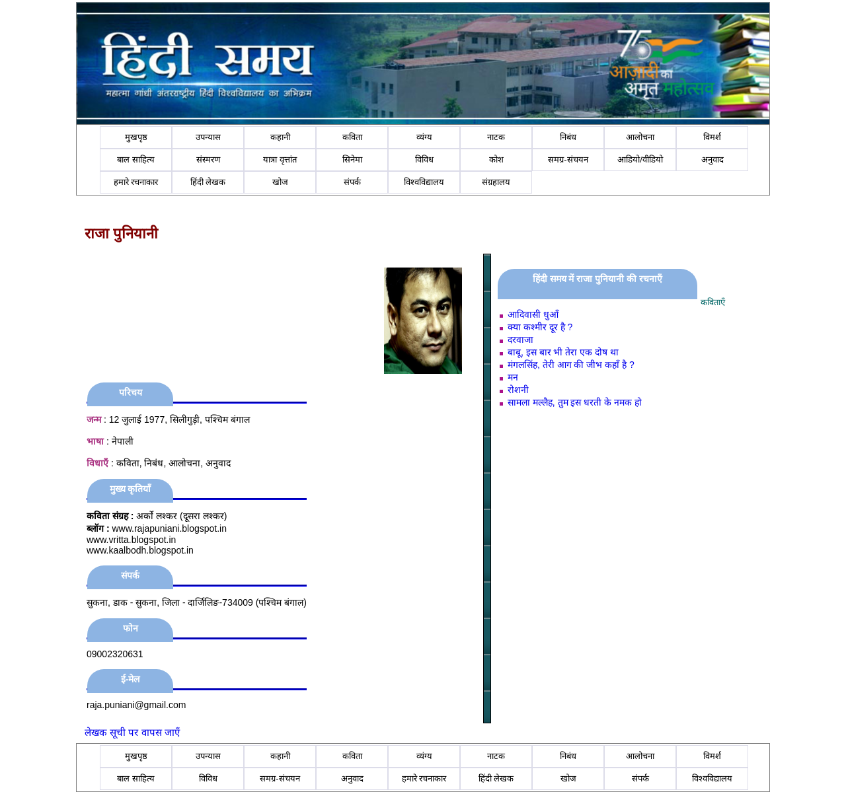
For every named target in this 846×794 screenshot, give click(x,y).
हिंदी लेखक (208, 182)
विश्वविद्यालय (424, 182)
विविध (424, 159)
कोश (496, 159)
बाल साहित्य (136, 159)
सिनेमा (352, 159)
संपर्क (352, 182)
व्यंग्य (424, 137)
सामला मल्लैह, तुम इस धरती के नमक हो (575, 402)
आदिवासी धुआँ (533, 314)
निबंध (568, 137)
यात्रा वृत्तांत (280, 159)
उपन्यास (208, 137)
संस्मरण (208, 159)
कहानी (280, 137)
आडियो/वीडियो (640, 159)
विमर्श (712, 137)
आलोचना (640, 137)
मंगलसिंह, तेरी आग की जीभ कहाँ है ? (571, 364)
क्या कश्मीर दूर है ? (540, 327)
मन (513, 377)
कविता (352, 137)
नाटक (496, 137)
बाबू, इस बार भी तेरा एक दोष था (563, 352)
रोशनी (518, 389)
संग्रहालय (496, 182)
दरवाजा (520, 339)
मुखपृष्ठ (136, 137)
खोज (280, 182)
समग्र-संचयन (568, 159)
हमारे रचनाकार (136, 182)
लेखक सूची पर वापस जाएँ (132, 732)
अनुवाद (712, 159)
